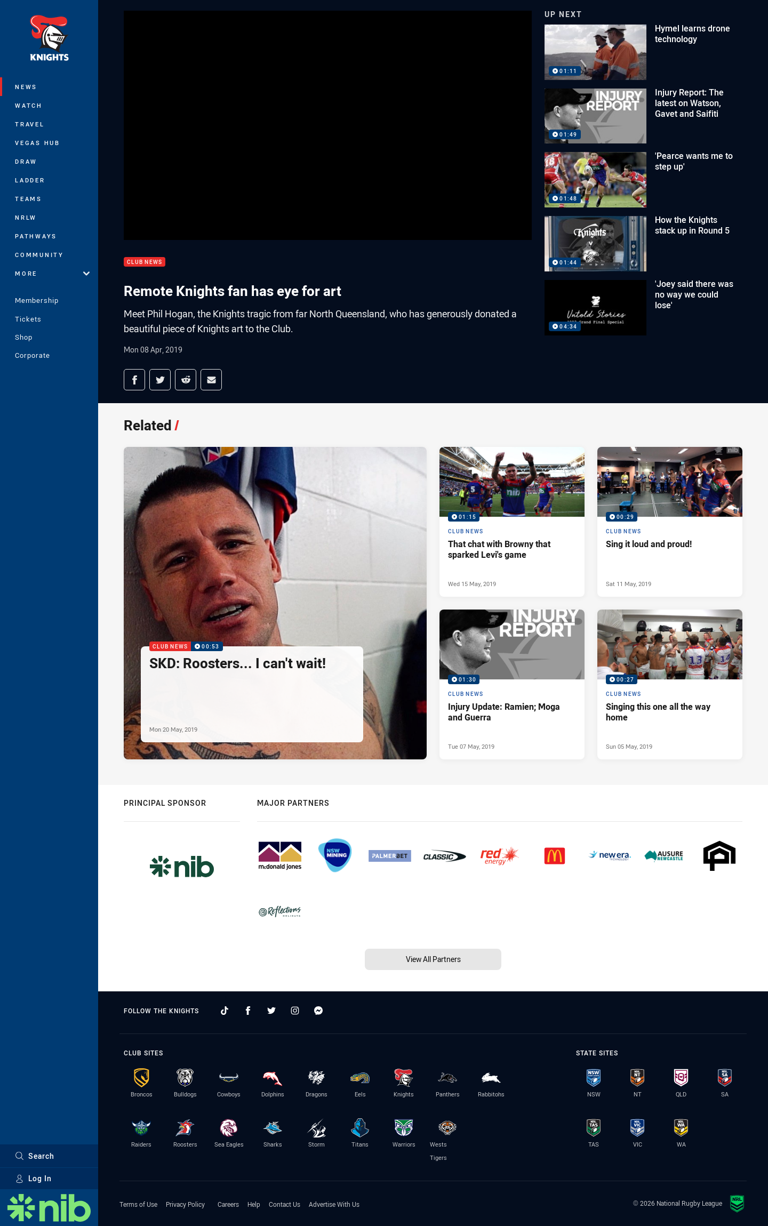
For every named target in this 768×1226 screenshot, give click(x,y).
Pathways (36, 236)
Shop (24, 337)
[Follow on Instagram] (295, 1010)
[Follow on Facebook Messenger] (318, 1010)
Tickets (28, 319)
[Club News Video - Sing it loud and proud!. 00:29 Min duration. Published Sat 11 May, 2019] (669, 522)
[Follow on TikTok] (224, 1010)
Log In (33, 1178)
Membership (37, 300)
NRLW (26, 217)
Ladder (30, 180)
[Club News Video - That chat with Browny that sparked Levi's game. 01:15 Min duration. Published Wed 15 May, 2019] (512, 522)
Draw (26, 161)
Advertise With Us (334, 1204)
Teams (28, 199)
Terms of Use (138, 1204)
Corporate (32, 355)
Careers (228, 1204)
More (52, 273)
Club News (144, 262)
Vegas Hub (37, 143)
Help (253, 1204)
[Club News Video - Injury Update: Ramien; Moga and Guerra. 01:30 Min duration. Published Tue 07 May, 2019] (512, 684)
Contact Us (284, 1204)
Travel (30, 124)
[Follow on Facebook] (248, 1010)
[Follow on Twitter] (271, 1010)
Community (39, 255)
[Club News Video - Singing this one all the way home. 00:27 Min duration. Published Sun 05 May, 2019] (669, 684)
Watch (29, 105)
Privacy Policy (185, 1204)
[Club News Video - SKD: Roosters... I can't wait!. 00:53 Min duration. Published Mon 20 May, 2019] (275, 603)
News (26, 87)
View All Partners (433, 959)
